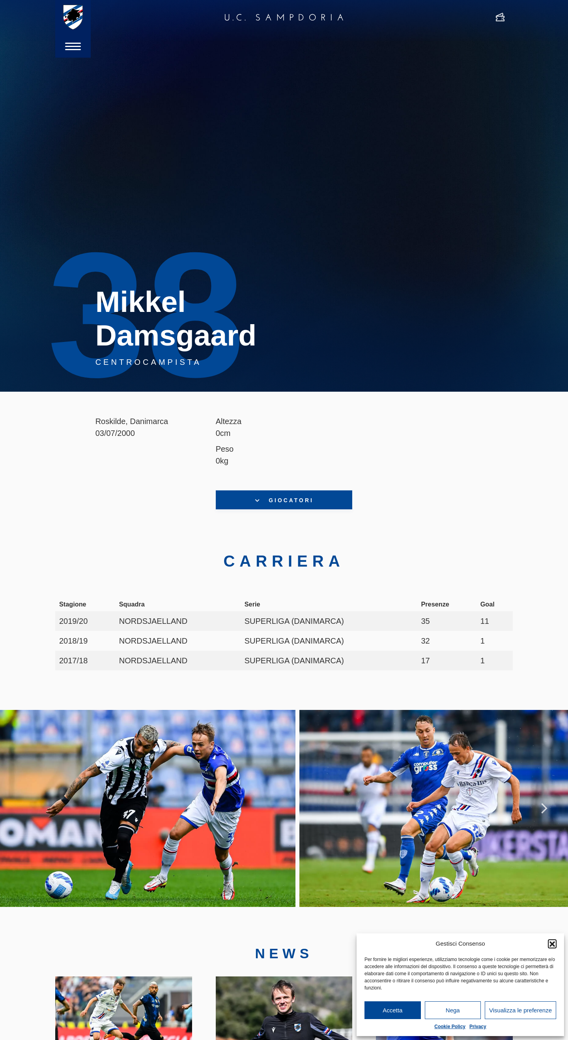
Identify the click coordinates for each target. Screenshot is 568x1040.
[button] (552, 944)
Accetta (392, 1010)
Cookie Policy (449, 1026)
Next (544, 809)
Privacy (477, 1026)
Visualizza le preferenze (520, 1010)
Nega (453, 1010)
